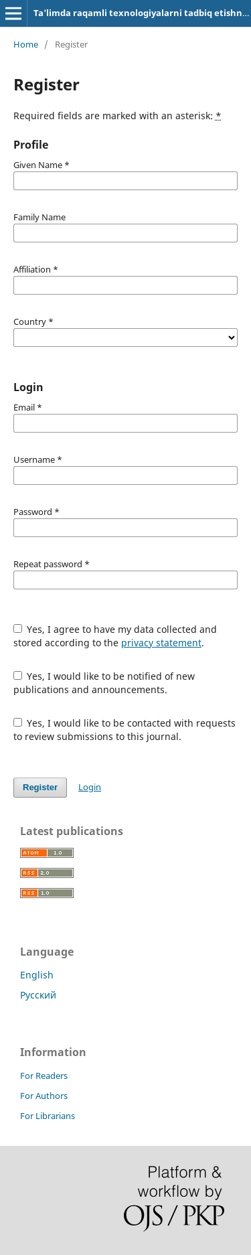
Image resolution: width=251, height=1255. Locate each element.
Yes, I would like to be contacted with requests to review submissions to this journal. (124, 730)
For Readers (44, 1075)
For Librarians (47, 1116)
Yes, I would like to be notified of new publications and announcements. (104, 683)
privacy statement (161, 642)
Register (40, 787)
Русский (38, 994)
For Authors (44, 1096)
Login (89, 787)
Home (25, 44)
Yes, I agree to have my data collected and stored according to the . (115, 636)
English (37, 974)
